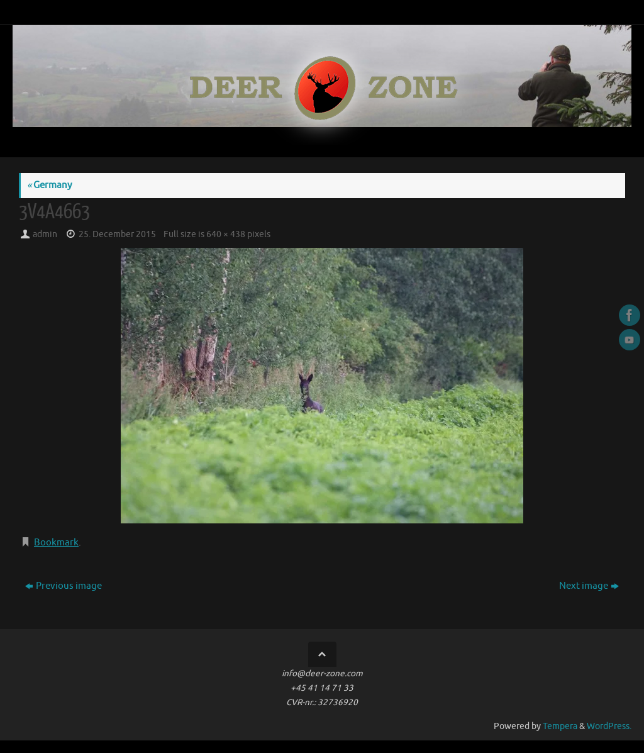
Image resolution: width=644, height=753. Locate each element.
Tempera (560, 726)
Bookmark (56, 543)
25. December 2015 (117, 234)
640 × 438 (225, 234)
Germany (49, 185)
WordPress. (609, 726)
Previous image (63, 586)
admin (45, 234)
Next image (589, 586)
